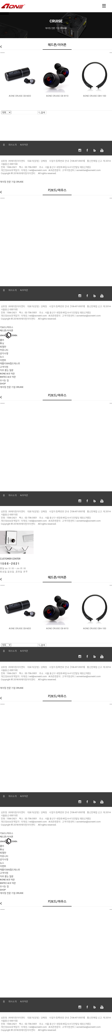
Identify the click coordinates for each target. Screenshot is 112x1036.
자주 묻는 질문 (6, 370)
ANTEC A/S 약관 (8, 377)
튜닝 (2, 343)
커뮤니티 (4, 350)
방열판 (3, 346)
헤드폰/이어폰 (6, 330)
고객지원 (4, 367)
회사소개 (12, 144)
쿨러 (2, 340)
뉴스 (2, 356)
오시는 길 (4, 380)
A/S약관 (24, 144)
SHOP (3, 383)
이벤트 (3, 360)
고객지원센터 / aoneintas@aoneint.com (81, 170)
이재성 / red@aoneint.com (34, 170)
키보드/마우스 (6, 327)
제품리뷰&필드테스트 (10, 363)
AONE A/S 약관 (7, 373)
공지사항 (4, 353)
